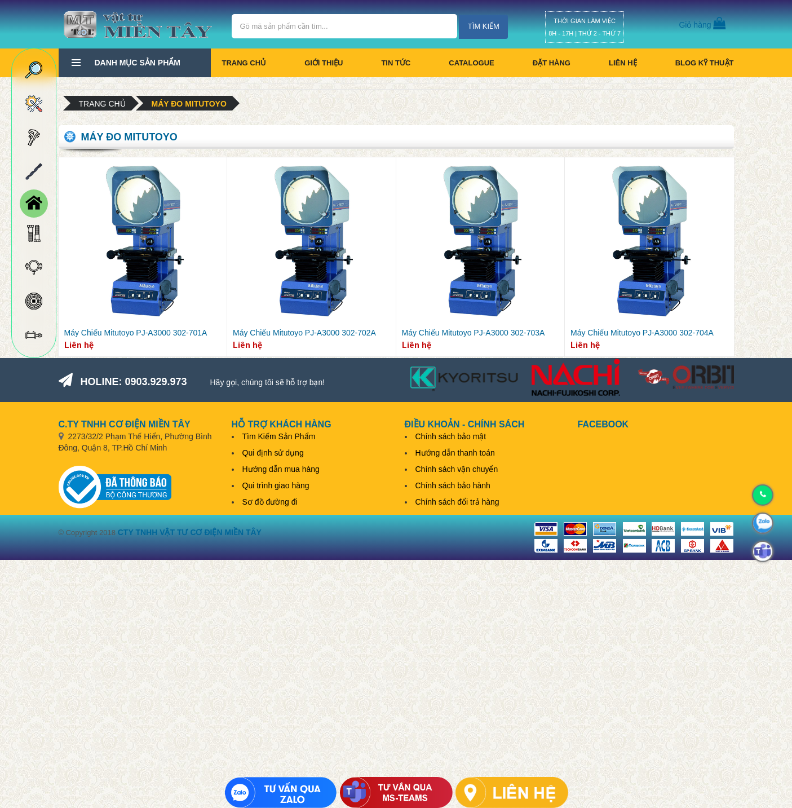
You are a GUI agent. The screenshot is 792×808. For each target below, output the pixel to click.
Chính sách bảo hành (452, 485)
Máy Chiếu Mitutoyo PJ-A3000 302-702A (304, 332)
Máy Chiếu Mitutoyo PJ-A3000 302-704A (642, 332)
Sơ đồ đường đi (270, 501)
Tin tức (395, 63)
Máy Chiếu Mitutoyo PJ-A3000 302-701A (135, 332)
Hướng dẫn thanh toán (455, 452)
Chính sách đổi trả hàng (457, 501)
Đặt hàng (551, 63)
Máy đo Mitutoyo (189, 103)
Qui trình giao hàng (275, 485)
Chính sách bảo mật (450, 436)
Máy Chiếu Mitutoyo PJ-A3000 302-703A (473, 332)
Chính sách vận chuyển (456, 469)
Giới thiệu (323, 63)
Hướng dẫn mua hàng (281, 469)
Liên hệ (623, 63)
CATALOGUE (471, 63)
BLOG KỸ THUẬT (704, 63)
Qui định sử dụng (273, 452)
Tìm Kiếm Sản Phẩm (279, 436)
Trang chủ (244, 63)
